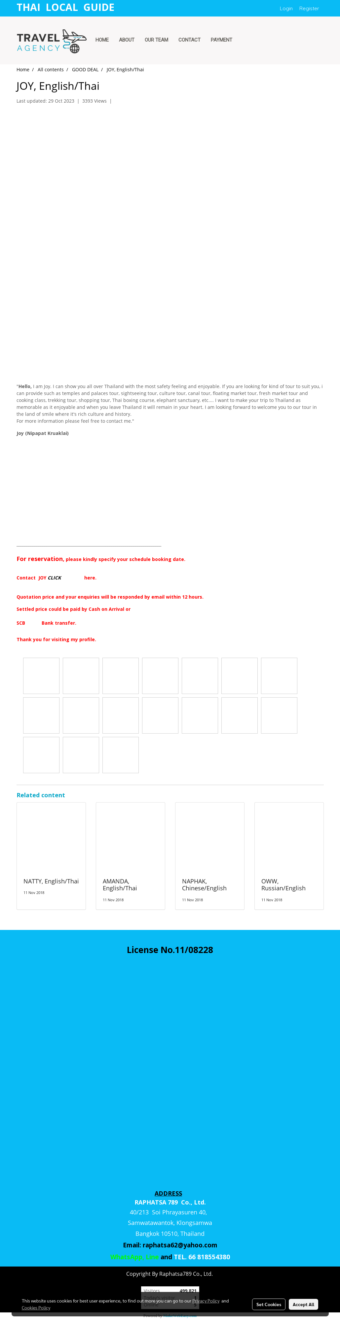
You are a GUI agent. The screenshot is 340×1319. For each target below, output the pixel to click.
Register (309, 8)
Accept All (303, 1304)
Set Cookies (268, 1304)
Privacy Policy (205, 1300)
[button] (243, 40)
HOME (102, 40)
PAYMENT (221, 40)
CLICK (54, 578)
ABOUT (126, 40)
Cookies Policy (36, 1307)
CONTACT (189, 40)
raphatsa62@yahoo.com (180, 1245)
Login (286, 8)
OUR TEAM (156, 40)
